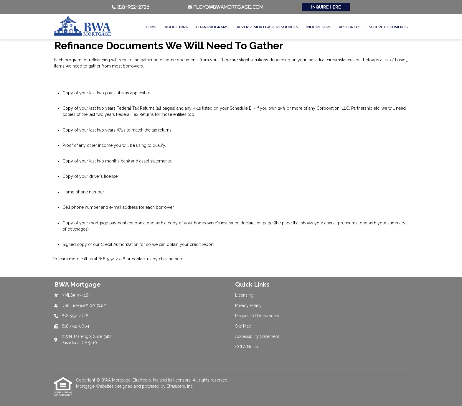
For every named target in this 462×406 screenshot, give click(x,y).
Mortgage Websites (95, 386)
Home (151, 27)
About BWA (176, 27)
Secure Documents (388, 27)
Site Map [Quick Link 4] (243, 326)
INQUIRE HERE (326, 7)
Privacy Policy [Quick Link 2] (248, 305)
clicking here (171, 259)
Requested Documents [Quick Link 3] (257, 315)
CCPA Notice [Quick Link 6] (247, 346)
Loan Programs (212, 27)
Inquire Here (318, 27)
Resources (350, 27)
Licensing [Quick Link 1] (244, 295)
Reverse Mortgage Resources (267, 27)
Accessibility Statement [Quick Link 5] (257, 336)
